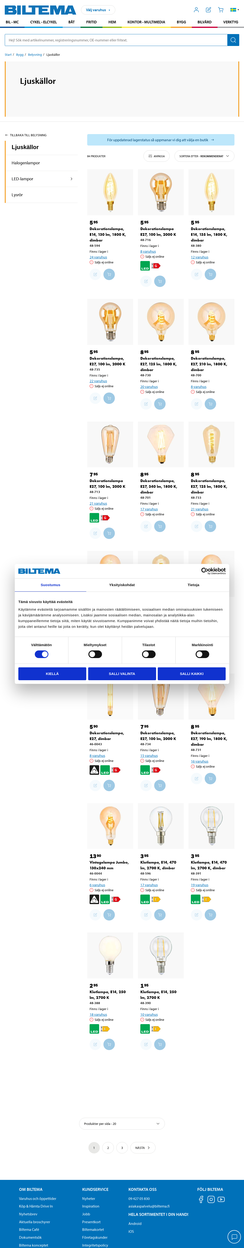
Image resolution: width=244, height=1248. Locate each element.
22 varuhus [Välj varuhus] (98, 380)
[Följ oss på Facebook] (201, 1200)
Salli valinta (122, 674)
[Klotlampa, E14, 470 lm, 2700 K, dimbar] (161, 826)
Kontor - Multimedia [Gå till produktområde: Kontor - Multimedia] (146, 22)
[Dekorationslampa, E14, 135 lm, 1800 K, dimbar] (211, 192)
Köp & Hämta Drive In (36, 1206)
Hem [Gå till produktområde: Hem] (112, 22)
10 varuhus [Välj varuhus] (149, 1014)
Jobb (86, 1214)
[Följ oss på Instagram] (211, 1200)
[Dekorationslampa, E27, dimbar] (110, 697)
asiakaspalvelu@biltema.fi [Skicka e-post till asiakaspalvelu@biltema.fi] (149, 1206)
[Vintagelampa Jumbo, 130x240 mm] (110, 826)
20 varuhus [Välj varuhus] (149, 386)
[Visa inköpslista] (209, 9)
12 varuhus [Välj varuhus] (199, 257)
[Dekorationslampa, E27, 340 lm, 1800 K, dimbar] (161, 445)
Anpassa (156, 156)
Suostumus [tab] (51, 585)
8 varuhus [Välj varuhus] (148, 251)
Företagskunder (94, 1237)
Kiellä (52, 674)
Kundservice (95, 1189)
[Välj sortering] (122, 1123)
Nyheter (88, 1198)
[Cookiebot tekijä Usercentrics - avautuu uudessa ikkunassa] (205, 571)
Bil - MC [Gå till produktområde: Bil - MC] (12, 22)
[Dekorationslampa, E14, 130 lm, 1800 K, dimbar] (110, 192)
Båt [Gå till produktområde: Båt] (71, 22)
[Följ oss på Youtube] (221, 1201)
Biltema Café (29, 1229)
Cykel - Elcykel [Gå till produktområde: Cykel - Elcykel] (43, 22)
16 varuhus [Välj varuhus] (199, 761)
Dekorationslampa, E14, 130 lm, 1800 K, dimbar (108, 234)
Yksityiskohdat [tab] (122, 585)
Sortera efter (204, 156)
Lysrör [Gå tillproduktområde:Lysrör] (17, 194)
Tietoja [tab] (193, 585)
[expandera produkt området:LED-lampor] (71, 179)
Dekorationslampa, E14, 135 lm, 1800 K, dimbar (209, 234)
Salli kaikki (191, 674)
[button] (235, 9)
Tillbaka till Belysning (25, 135)
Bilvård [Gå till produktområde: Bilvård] (205, 22)
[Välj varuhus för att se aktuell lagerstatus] (160, 140)
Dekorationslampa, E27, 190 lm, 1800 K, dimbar (209, 738)
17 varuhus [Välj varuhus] (149, 509)
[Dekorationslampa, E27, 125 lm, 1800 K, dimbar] (161, 322)
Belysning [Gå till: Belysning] (35, 54)
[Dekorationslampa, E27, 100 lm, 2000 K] (110, 322)
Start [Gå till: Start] (8, 54)
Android (135, 1223)
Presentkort (91, 1221)
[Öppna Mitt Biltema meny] (196, 9)
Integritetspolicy (95, 1245)
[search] (122, 40)
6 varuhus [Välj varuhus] (97, 884)
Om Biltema (30, 1189)
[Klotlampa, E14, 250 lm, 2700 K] (110, 955)
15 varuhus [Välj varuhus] (149, 755)
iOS (131, 1231)
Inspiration (90, 1206)
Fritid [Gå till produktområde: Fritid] (91, 22)
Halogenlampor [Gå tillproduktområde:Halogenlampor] (26, 163)
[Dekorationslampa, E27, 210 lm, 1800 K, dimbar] (211, 322)
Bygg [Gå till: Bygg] (20, 54)
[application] (234, 1237)
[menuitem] (12, 22)
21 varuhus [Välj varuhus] (98, 503)
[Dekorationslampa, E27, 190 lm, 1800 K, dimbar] (211, 697)
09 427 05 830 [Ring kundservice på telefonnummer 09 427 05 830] (139, 1198)
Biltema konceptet (33, 1245)
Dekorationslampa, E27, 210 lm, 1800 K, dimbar (209, 364)
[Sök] (233, 40)
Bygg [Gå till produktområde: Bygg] (181, 22)
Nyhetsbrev (28, 1214)
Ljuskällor (25, 147)
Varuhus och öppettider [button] (37, 1198)
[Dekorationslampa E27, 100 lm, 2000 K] (161, 192)
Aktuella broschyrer (34, 1221)
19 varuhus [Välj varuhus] (199, 884)
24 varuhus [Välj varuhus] (98, 257)
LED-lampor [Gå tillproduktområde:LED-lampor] (22, 178)
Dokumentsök (30, 1237)
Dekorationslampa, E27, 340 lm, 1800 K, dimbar (158, 486)
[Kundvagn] (220, 9)
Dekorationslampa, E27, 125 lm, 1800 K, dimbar (158, 364)
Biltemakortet (93, 1229)
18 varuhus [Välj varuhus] (98, 1014)
